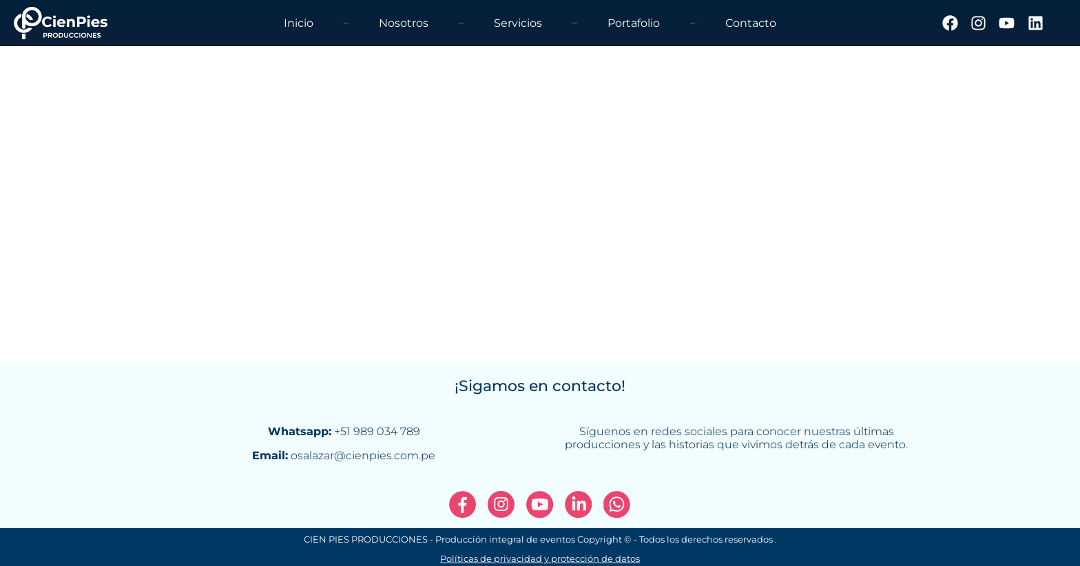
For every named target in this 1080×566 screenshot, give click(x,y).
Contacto (750, 23)
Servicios (518, 23)
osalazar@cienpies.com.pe (363, 455)
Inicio (298, 23)
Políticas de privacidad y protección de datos (540, 558)
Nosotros (403, 23)
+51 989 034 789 (377, 431)
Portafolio (634, 23)
